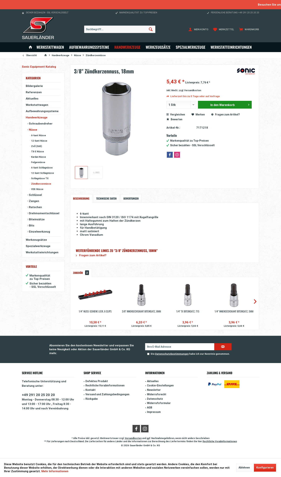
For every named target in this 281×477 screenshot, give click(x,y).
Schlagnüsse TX (40, 178)
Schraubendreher (40, 123)
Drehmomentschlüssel (43, 213)
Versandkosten (133, 438)
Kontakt (90, 390)
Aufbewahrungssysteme (42, 111)
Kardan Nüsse (38, 156)
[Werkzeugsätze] (158, 47)
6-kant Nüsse (38, 135)
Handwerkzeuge (36, 117)
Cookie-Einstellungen (160, 385)
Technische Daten (106, 198)
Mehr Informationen (54, 471)
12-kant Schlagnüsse (42, 173)
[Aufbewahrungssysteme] (89, 47)
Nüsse (32, 129)
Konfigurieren (265, 467)
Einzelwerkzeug (39, 231)
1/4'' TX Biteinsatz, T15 (187, 311)
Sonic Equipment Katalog (39, 66)
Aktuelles (32, 98)
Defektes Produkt (96, 381)
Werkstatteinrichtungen (42, 252)
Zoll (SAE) (36, 146)
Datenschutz (155, 398)
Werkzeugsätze (36, 239)
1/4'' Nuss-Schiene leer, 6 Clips (95, 311)
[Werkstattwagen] (50, 47)
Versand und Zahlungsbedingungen (107, 394)
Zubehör (81, 273)
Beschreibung (81, 198)
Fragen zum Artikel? (225, 114)
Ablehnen (244, 467)
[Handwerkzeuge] (127, 47)
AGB (149, 407)
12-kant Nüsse (39, 140)
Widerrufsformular (159, 403)
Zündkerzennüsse (41, 183)
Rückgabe (91, 398)
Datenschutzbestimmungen (172, 353)
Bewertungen (131, 198)
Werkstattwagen (37, 105)
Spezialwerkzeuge (38, 246)
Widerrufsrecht (156, 394)
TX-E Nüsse (37, 151)
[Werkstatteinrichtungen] (231, 47)
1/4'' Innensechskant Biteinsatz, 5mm (234, 311)
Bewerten (174, 119)
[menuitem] (248, 29)
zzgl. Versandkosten (190, 90)
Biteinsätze (36, 219)
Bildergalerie (34, 86)
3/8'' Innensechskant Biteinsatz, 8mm (141, 311)
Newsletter (154, 390)
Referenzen (34, 92)
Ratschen (35, 207)
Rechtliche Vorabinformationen (105, 385)
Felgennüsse (38, 162)
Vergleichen (175, 114)
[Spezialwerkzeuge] (190, 47)
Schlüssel (35, 195)
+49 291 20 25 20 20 (38, 394)
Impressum (154, 412)
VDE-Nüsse (37, 189)
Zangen (33, 201)
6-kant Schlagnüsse (42, 167)
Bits (31, 225)
